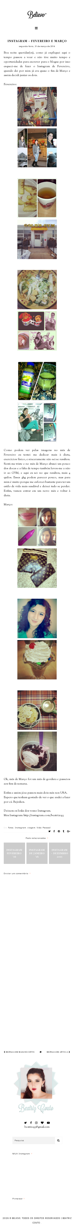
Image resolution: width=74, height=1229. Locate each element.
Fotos (10, 827)
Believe (16, 1218)
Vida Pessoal (44, 827)
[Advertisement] (37, 1000)
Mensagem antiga (58, 1051)
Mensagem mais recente (19, 1051)
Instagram (20, 827)
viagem (31, 827)
